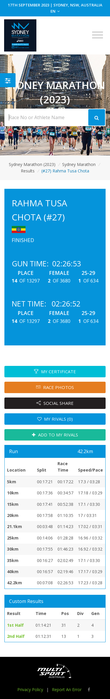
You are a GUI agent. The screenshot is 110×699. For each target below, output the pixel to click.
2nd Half (16, 636)
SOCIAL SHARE (55, 403)
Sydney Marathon (79, 164)
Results (28, 171)
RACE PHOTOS (55, 387)
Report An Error (67, 689)
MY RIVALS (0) (55, 419)
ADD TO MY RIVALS (55, 435)
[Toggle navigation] (97, 35)
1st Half (15, 625)
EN (55, 11)
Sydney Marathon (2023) (32, 164)
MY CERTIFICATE (55, 371)
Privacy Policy (30, 689)
